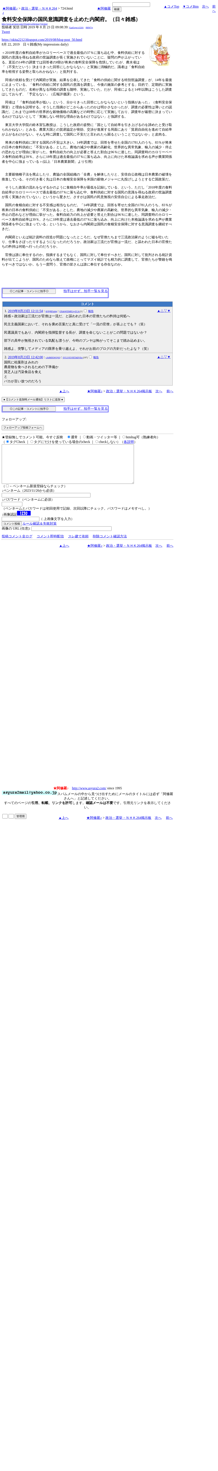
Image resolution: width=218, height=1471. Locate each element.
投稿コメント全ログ (17, 544)
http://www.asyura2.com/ (89, 796)
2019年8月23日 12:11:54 (25, 311)
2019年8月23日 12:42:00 (25, 357)
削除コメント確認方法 (110, 544)
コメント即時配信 (50, 544)
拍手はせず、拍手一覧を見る (85, 291)
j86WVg (89, 27)
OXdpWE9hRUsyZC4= (69, 311)
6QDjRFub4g (51, 311)
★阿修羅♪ (10, 8)
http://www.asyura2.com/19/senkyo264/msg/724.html (24, 24)
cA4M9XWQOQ (53, 357)
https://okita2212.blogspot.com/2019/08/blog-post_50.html (42, 39)
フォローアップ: (14, 419)
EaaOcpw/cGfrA (76, 27)
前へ (169, 391)
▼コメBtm (191, 6)
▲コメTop (171, 6)
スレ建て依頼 (78, 544)
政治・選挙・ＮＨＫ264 (39, 8)
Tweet (6, 32)
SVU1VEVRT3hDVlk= (73, 357)
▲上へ (64, 391)
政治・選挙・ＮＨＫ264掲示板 (129, 391)
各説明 (129, 442)
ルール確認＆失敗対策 (40, 531)
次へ (205, 6)
